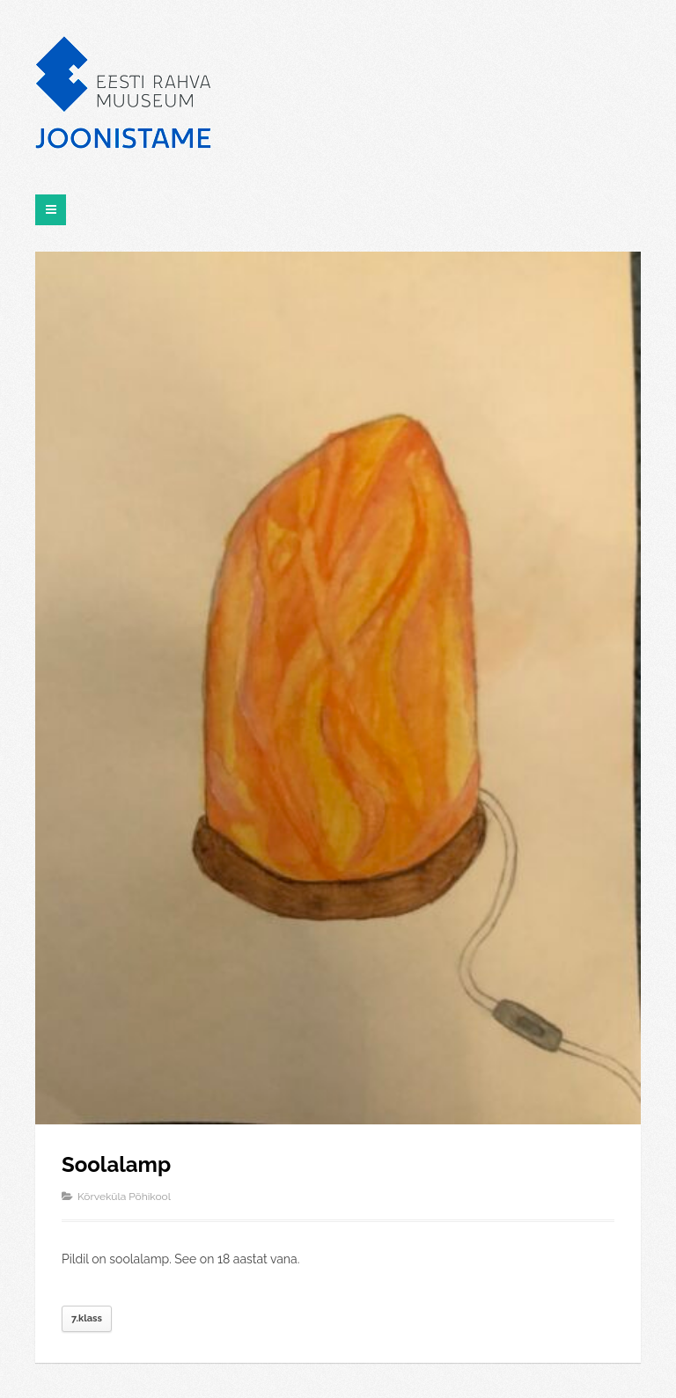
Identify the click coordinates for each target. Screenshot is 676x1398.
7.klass (86, 1318)
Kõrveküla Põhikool (124, 1196)
